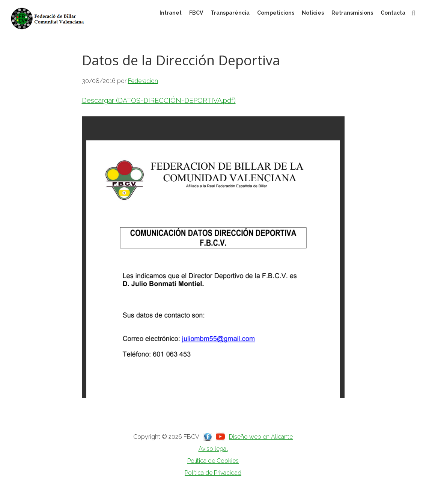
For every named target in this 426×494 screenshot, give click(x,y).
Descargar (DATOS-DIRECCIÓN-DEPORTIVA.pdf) (159, 100)
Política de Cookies (213, 460)
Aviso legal (213, 448)
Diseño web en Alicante (261, 436)
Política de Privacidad (213, 472)
